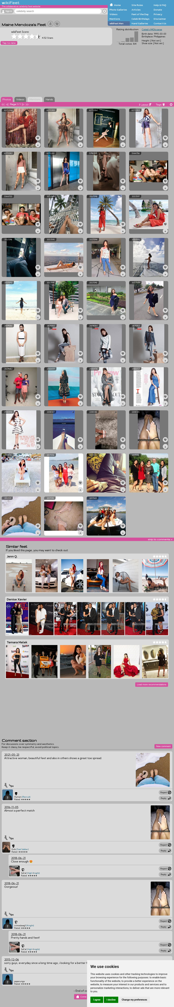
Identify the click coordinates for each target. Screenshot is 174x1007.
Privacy (158, 14)
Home (117, 5)
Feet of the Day (140, 14)
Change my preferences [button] (134, 999)
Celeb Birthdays (140, 19)
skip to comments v (160, 539)
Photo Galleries (118, 10)
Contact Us (160, 23)
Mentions (114, 19)
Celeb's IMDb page (152, 29)
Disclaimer (160, 19)
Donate (158, 10)
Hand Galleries (140, 23)
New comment (163, 746)
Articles (136, 10)
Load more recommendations (151, 684)
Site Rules (137, 5)
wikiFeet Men (116, 23)
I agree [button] (96, 999)
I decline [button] (111, 999)
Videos (113, 14)
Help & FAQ (160, 5)
